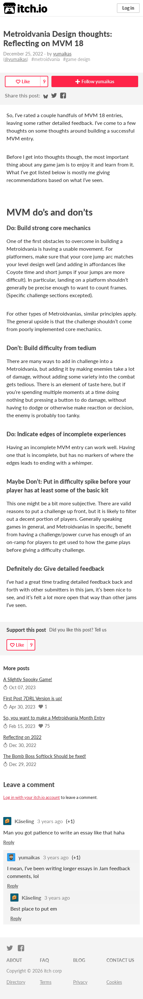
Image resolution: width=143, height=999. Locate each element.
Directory (15, 982)
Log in (128, 8)
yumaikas (62, 53)
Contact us (120, 960)
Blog (79, 960)
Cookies (114, 982)
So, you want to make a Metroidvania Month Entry (54, 718)
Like (23, 81)
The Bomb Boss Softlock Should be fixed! (44, 756)
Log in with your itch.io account (31, 797)
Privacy (80, 982)
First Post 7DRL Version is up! (32, 698)
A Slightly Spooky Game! (27, 679)
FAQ (44, 960)
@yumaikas (16, 59)
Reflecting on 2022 (22, 737)
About (14, 960)
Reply (8, 842)
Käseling (24, 821)
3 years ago (50, 821)
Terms (45, 982)
